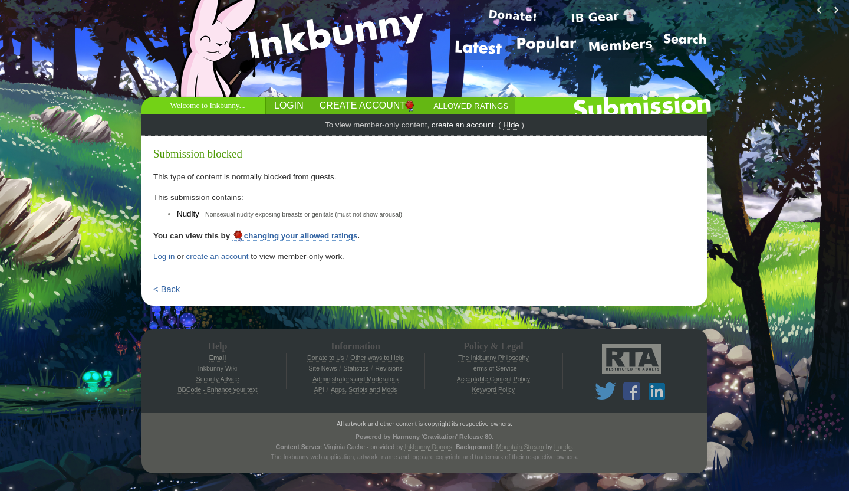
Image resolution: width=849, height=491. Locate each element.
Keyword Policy (493, 389)
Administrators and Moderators (355, 378)
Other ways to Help (377, 357)
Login (289, 105)
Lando (563, 446)
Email (217, 357)
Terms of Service (493, 368)
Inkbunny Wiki (217, 368)
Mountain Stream (520, 446)
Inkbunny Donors (428, 446)
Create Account (363, 105)
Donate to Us (325, 357)
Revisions (388, 368)
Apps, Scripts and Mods (364, 389)
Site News (322, 368)
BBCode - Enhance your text (217, 389)
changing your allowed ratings (295, 236)
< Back (166, 289)
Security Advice (217, 378)
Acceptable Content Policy (493, 378)
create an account (463, 124)
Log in (164, 256)
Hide (511, 124)
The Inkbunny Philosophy (493, 357)
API (319, 389)
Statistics (356, 368)
